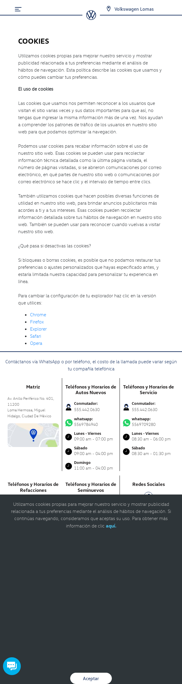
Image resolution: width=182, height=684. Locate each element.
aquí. (111, 526)
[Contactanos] (103, 8)
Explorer (38, 329)
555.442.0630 (87, 409)
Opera (36, 343)
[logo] (91, 18)
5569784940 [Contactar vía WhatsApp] (91, 422)
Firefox (37, 322)
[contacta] (33, 434)
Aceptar (91, 678)
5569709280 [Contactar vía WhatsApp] (149, 422)
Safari (35, 336)
